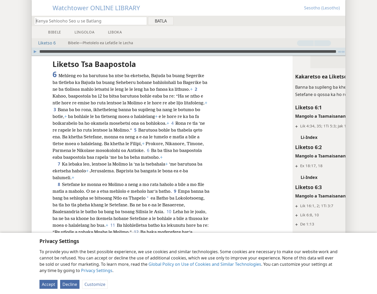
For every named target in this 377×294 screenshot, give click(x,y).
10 (192, 211)
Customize (94, 284)
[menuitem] (339, 20)
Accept (48, 284)
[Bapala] (35, 51)
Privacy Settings (96, 270)
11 (145, 225)
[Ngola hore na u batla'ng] (88, 21)
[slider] (188, 51)
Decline (69, 284)
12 (179, 232)
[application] (188, 51)
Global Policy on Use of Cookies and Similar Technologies (204, 264)
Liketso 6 (44, 43)
